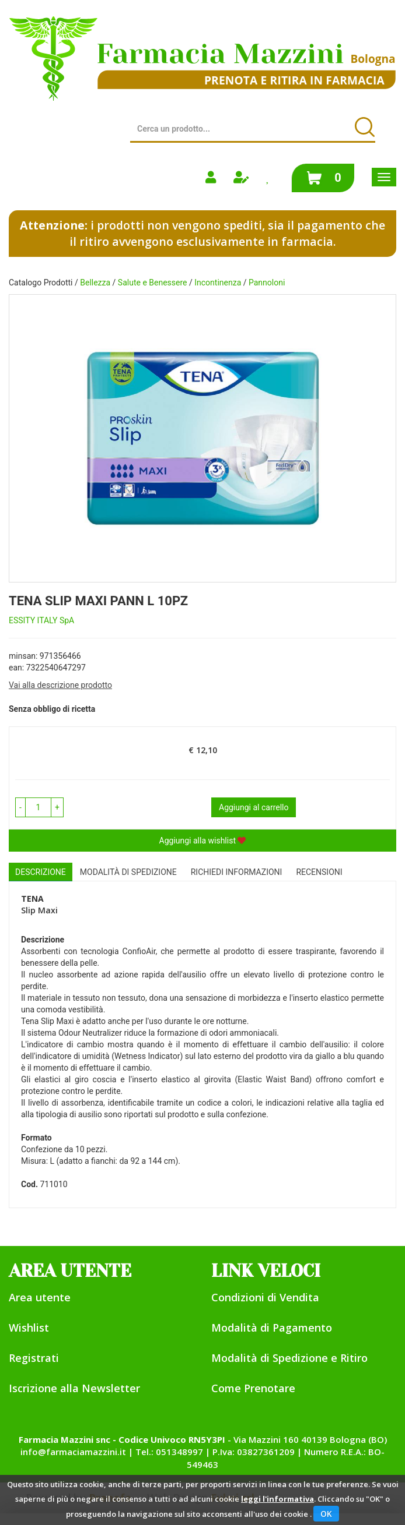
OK (326, 1513)
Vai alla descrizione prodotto (60, 685)
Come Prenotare (253, 1388)
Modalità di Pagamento (271, 1328)
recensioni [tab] (319, 872)
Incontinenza (217, 282)
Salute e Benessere (152, 282)
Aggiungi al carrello (253, 807)
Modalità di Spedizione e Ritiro (289, 1358)
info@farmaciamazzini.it (73, 1451)
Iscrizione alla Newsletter (74, 1388)
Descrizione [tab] (40, 872)
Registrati (34, 1358)
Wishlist (29, 1328)
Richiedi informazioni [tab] (236, 872)
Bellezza (95, 282)
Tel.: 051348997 (169, 1451)
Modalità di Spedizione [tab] (128, 872)
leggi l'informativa (277, 1499)
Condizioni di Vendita (265, 1297)
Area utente (40, 1297)
